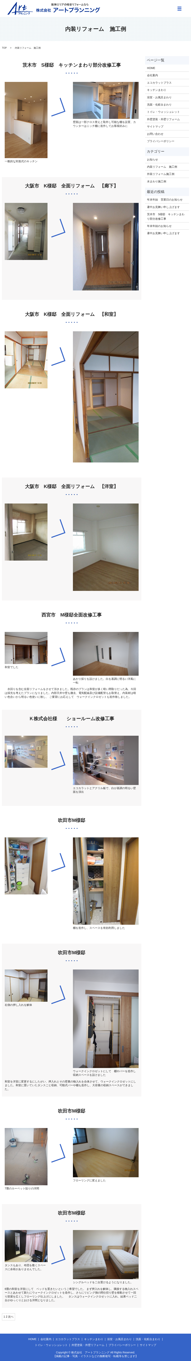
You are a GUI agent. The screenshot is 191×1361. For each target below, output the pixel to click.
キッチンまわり (156, 89)
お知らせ (152, 159)
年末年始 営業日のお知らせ (165, 199)
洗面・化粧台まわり (159, 104)
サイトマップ (155, 126)
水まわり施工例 (156, 181)
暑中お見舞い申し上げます (163, 207)
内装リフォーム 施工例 (162, 166)
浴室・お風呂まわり (159, 97)
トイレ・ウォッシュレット (163, 111)
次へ (10, 1316)
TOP (4, 48)
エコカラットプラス (159, 82)
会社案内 (152, 75)
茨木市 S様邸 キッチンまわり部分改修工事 (165, 216)
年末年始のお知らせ (159, 226)
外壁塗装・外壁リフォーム (163, 119)
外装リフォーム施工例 (160, 174)
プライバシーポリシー (160, 141)
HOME (151, 68)
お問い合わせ (155, 133)
